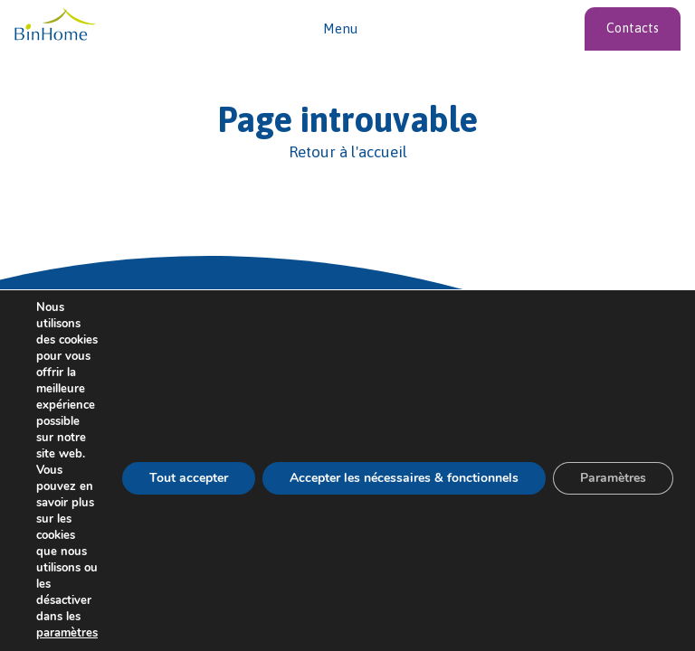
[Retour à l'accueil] (347, 152)
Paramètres (613, 477)
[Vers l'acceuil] (55, 25)
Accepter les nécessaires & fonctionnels (404, 477)
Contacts (632, 28)
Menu (340, 28)
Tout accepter (188, 477)
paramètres (67, 633)
